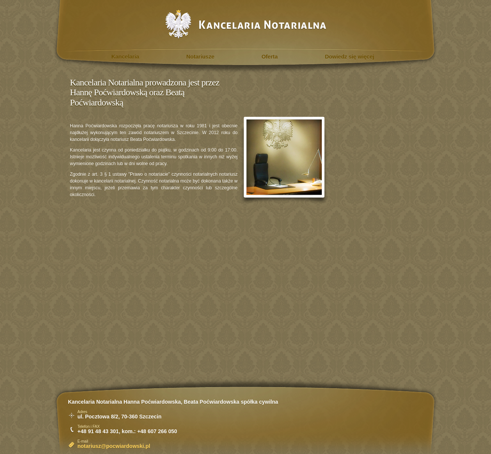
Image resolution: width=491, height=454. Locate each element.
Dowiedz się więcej (349, 57)
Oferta (270, 57)
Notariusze (200, 57)
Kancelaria (125, 57)
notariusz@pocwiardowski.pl (113, 446)
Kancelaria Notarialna (246, 24)
